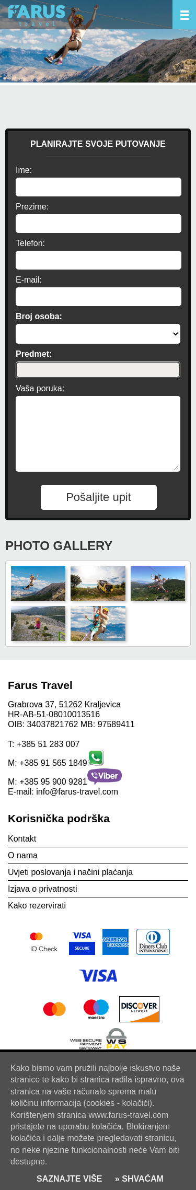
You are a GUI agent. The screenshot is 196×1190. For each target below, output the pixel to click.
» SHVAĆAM (138, 1178)
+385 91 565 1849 (53, 763)
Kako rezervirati (37, 905)
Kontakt (22, 838)
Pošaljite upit (98, 497)
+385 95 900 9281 (53, 781)
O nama (23, 855)
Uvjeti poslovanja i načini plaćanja (70, 872)
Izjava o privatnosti (42, 888)
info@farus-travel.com (77, 791)
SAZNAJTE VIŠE (69, 1178)
